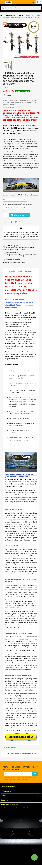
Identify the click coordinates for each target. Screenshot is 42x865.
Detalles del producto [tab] (25, 271)
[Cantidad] (5, 215)
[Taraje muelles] (17, 207)
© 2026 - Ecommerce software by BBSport (14, 808)
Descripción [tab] (11, 271)
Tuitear (16, 221)
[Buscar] (21, 8)
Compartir (11, 221)
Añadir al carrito (19, 215)
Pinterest (20, 221)
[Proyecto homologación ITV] (15, 200)
